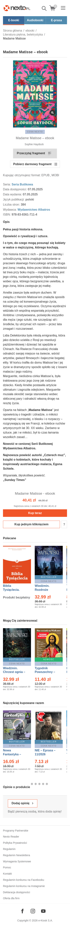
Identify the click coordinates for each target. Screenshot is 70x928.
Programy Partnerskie (15, 830)
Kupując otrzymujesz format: (22, 175)
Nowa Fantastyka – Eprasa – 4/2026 (14, 754)
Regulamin (9, 849)
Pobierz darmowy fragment (32, 164)
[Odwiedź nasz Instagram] (33, 911)
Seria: (7, 184)
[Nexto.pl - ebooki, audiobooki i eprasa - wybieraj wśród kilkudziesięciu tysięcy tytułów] (17, 8)
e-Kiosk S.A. (45, 920)
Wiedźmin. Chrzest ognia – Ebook (14, 672)
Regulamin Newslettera (16, 855)
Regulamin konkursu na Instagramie (24, 886)
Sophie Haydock (34, 144)
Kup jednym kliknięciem (31, 524)
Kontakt (7, 873)
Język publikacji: (14, 199)
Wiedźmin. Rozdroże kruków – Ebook (46, 589)
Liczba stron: (12, 204)
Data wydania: (13, 194)
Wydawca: (10, 209)
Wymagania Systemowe (17, 861)
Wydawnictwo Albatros (34, 209)
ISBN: (7, 214)
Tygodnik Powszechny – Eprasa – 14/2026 (47, 672)
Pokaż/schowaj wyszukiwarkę (44, 8)
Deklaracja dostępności (16, 892)
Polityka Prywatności (15, 842)
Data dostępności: (15, 189)
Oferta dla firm (11, 898)
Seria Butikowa (22, 184)
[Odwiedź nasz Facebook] (22, 911)
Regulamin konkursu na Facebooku (23, 879)
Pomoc (7, 867)
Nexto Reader (11, 836)
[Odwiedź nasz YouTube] (43, 911)
